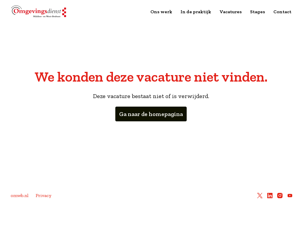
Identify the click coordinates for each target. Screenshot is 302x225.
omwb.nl (20, 195)
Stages (257, 11)
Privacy (43, 195)
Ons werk (161, 11)
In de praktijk (195, 11)
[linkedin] (270, 196)
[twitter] (260, 196)
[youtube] (290, 196)
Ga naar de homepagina (151, 114)
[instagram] (280, 196)
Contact (282, 11)
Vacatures (230, 11)
